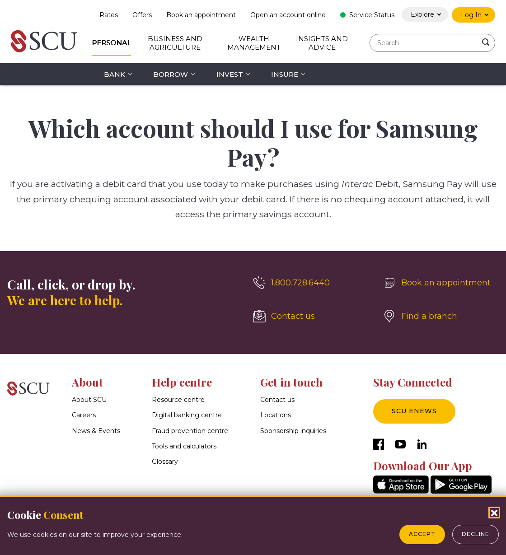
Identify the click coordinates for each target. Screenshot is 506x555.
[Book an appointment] (441, 282)
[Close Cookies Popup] (494, 512)
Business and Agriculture (175, 43)
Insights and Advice (322, 43)
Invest (229, 74)
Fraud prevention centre (190, 431)
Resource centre (178, 400)
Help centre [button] (182, 382)
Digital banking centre (187, 415)
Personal (111, 42)
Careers (84, 415)
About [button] (87, 382)
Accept (422, 534)
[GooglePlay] (461, 491)
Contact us (277, 400)
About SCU (89, 400)
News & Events (96, 431)
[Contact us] (311, 316)
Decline (475, 534)
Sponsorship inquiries (293, 431)
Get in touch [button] (291, 382)
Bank (114, 74)
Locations (275, 415)
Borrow (170, 74)
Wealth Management (254, 43)
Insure (284, 74)
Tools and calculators (184, 446)
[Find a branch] (441, 316)
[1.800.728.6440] (311, 282)
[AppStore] (401, 491)
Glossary (165, 461)
